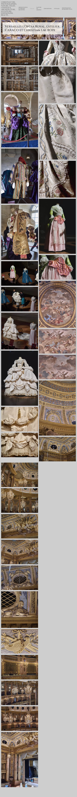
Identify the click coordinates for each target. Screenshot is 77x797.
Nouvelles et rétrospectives (67, 8)
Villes (32, 8)
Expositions (48, 8)
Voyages (56, 8)
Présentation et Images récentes (23, 8)
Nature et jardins (38, 8)
